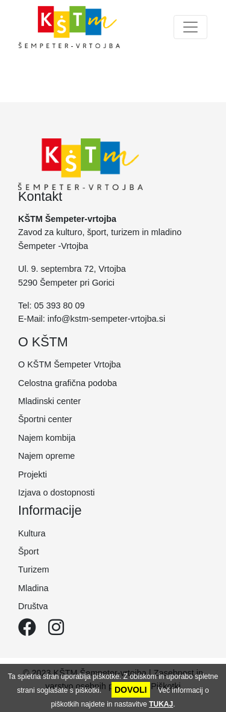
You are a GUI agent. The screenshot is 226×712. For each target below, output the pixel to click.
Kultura (32, 533)
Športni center (45, 419)
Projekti (32, 474)
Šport (28, 551)
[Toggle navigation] (190, 27)
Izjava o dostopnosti (56, 492)
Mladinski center (49, 401)
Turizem (33, 569)
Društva (33, 606)
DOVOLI (131, 690)
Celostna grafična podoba (67, 383)
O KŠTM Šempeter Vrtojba (69, 364)
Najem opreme (46, 456)
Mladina (33, 588)
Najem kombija (46, 438)
